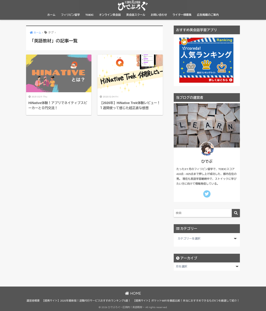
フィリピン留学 (70, 14)
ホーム (51, 14)
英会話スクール (135, 14)
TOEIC (89, 14)
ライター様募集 (181, 14)
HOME (133, 293)
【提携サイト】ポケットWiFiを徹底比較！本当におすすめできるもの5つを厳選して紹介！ (186, 300)
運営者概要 (33, 300)
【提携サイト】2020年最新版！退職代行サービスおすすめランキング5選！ (86, 300)
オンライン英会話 (110, 14)
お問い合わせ (159, 14)
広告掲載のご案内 (208, 14)
